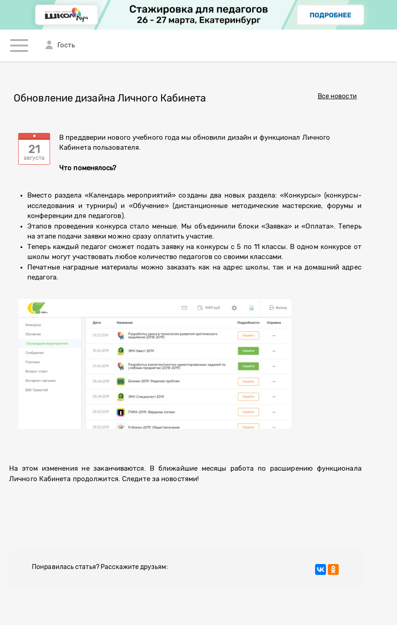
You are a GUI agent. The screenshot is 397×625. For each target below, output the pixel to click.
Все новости (337, 96)
